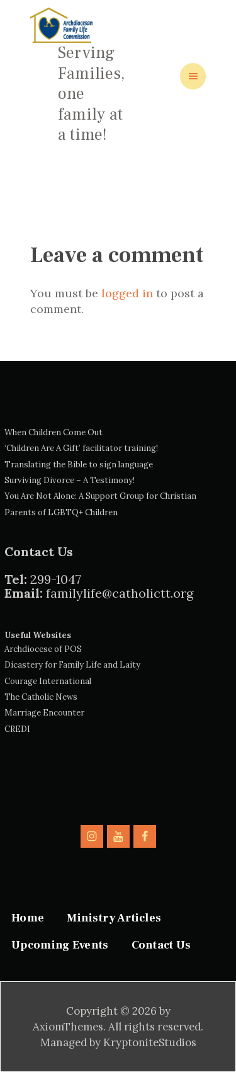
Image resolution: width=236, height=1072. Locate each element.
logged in (127, 293)
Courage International (47, 681)
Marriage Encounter (44, 712)
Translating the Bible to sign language (78, 464)
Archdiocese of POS (43, 649)
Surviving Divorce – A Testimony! (69, 480)
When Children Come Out (53, 432)
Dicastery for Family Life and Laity (72, 664)
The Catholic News (40, 697)
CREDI (17, 729)
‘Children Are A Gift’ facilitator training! (81, 448)
